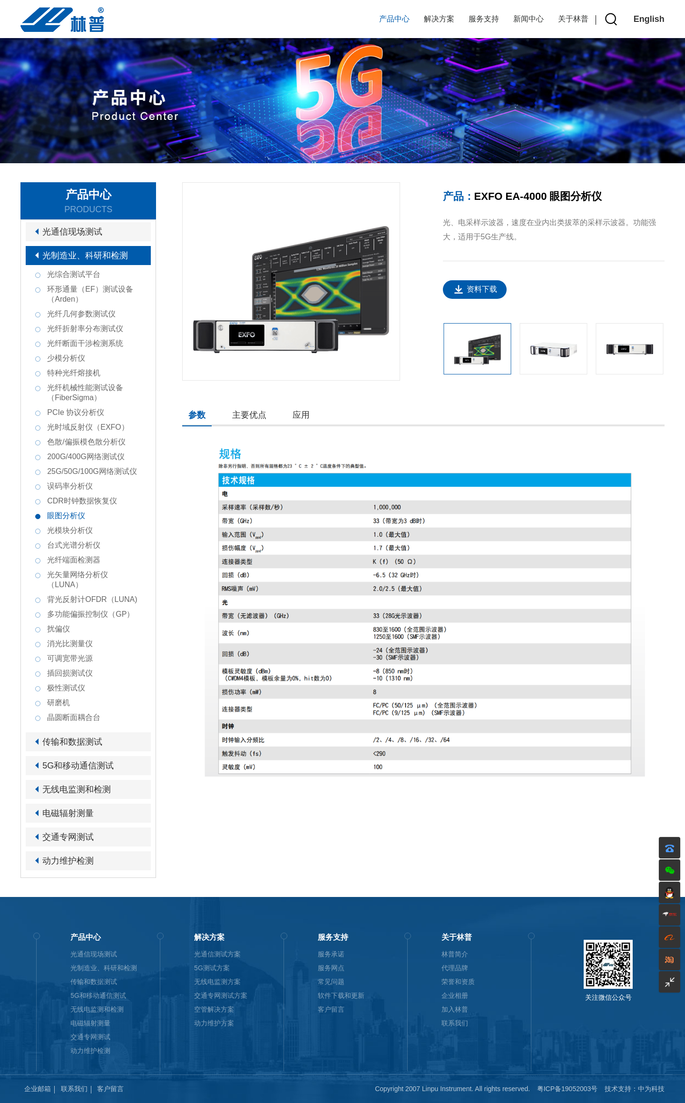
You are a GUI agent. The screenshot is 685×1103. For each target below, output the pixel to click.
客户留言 (331, 1009)
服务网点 (331, 968)
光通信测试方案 (217, 954)
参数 (197, 415)
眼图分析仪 (66, 516)
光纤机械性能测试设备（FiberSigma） (85, 393)
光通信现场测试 (72, 231)
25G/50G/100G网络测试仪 (92, 471)
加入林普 (454, 1009)
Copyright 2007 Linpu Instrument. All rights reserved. (452, 1089)
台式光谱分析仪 (73, 545)
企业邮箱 (37, 1089)
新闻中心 (528, 19)
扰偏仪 (58, 629)
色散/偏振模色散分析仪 (86, 442)
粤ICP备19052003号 (567, 1089)
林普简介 (454, 954)
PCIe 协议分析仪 (75, 412)
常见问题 (331, 981)
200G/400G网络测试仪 (86, 457)
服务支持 (484, 19)
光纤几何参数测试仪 (81, 314)
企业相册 (454, 995)
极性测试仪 (66, 688)
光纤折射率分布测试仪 (85, 329)
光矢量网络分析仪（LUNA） (77, 580)
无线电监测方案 (217, 981)
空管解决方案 (214, 1009)
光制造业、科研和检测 (85, 255)
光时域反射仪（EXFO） (88, 427)
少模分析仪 (66, 358)
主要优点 (249, 415)
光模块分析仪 (70, 530)
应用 (301, 415)
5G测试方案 (212, 968)
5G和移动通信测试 (78, 765)
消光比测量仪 (70, 644)
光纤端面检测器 (73, 560)
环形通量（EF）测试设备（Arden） (90, 294)
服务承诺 (331, 954)
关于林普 (573, 19)
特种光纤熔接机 (73, 373)
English (649, 19)
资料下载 (482, 289)
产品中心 (394, 19)
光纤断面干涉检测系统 (85, 343)
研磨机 (58, 703)
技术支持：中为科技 (635, 1089)
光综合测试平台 (73, 274)
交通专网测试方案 (220, 995)
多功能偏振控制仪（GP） (90, 614)
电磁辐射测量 (68, 813)
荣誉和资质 (458, 981)
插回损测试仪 (70, 673)
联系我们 (454, 1023)
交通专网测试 (68, 837)
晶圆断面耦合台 (73, 717)
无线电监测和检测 (76, 789)
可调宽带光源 (70, 658)
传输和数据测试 (72, 742)
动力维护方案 (214, 1023)
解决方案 (439, 19)
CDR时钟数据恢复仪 (82, 501)
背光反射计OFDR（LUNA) (92, 599)
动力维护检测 (68, 861)
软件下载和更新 (341, 995)
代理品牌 (454, 968)
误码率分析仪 (70, 486)
